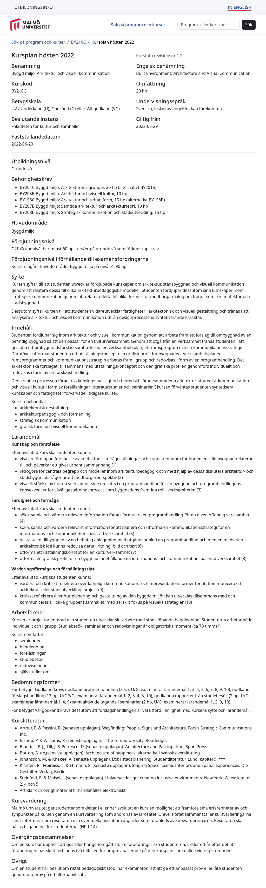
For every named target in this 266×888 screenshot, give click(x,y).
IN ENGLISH (239, 7)
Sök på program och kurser (138, 25)
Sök (248, 25)
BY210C (78, 42)
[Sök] (208, 25)
